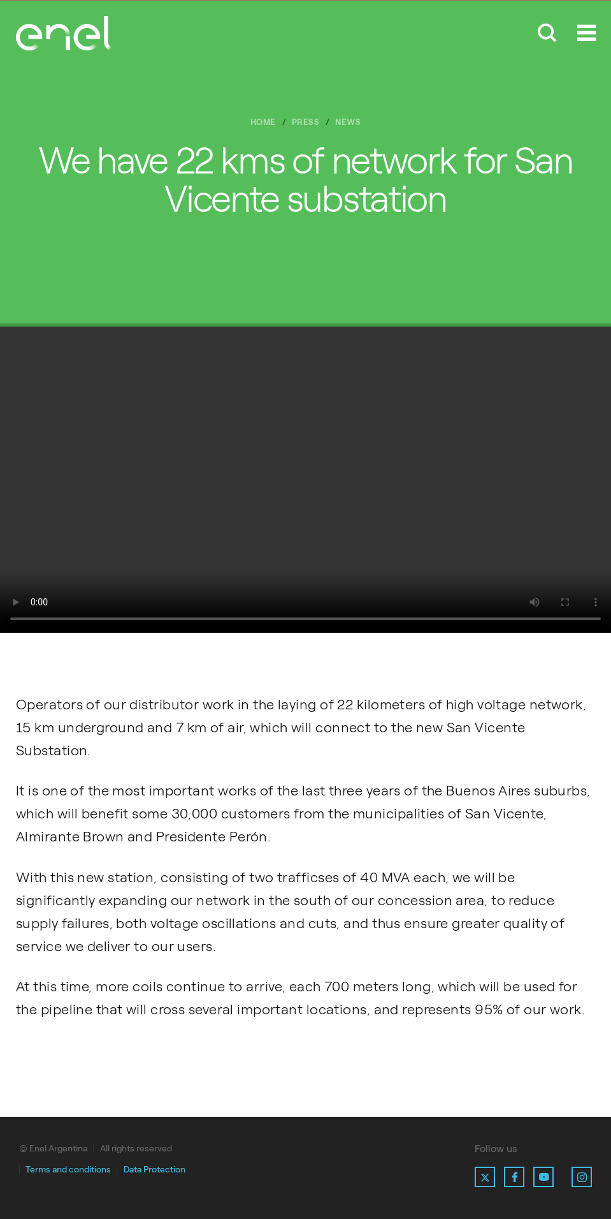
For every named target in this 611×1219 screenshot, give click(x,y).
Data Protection (154, 1169)
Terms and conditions (68, 1169)
